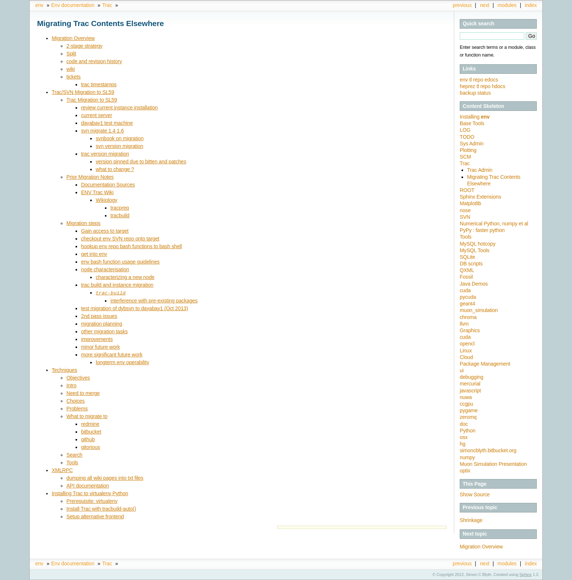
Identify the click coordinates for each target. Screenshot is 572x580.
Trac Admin (479, 170)
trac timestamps (99, 84)
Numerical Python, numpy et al (494, 223)
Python (468, 431)
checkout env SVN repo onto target (120, 239)
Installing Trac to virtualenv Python (90, 493)
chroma (468, 317)
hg (462, 444)
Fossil (466, 277)
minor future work (100, 346)
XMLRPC (62, 470)
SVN (465, 217)
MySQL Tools (474, 250)
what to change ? (115, 169)
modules (507, 5)
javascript (470, 391)
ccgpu (466, 404)
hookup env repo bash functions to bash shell (131, 246)
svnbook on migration (119, 138)
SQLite (467, 257)
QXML (467, 270)
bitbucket (91, 431)
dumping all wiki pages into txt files (104, 478)
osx (463, 437)
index (531, 5)
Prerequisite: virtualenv (91, 501)
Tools (465, 237)
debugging (471, 377)
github (88, 439)
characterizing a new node (125, 277)
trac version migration (105, 154)
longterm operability (122, 362)
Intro (71, 385)
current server (96, 115)
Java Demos (474, 284)
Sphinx (526, 574)
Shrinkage (471, 520)
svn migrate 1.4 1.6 (102, 131)
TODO (467, 137)
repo (478, 80)
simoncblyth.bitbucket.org (488, 450)
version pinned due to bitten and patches (141, 161)
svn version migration (119, 146)
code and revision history (94, 61)
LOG (465, 130)
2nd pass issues (99, 316)
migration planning (101, 323)
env (39, 5)
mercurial (470, 384)
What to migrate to (87, 416)
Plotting (468, 150)
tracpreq (119, 208)
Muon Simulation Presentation (493, 464)
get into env (94, 254)
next (484, 5)
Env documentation (72, 5)
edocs (491, 80)
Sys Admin (472, 143)
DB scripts (471, 264)
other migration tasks (104, 331)
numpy (467, 457)
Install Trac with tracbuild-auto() (101, 508)
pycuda (468, 297)
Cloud (466, 357)
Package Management (485, 364)
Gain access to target (104, 231)
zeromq (468, 417)
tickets (73, 77)
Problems (77, 408)
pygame (469, 410)
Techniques (64, 370)
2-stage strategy (84, 46)
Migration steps (83, 223)
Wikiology (106, 200)
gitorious (90, 447)
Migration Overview (481, 547)
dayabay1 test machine (107, 123)
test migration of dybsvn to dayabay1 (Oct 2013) (134, 308)
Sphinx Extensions (480, 197)
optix (465, 471)
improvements (97, 339)
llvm (464, 324)
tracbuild (120, 215)
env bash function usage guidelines (120, 262)
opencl (467, 344)
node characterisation (105, 269)
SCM (465, 157)
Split (71, 54)
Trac (107, 5)
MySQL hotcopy (477, 244)
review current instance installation (119, 107)
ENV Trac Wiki (97, 192)
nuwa (466, 397)
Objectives (78, 377)
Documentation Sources (108, 185)
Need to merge (83, 393)
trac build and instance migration (117, 285)
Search (74, 454)
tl (471, 80)
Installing (474, 117)
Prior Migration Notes (90, 177)
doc (464, 424)
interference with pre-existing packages (153, 300)
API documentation (87, 485)
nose (465, 210)
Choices (75, 400)
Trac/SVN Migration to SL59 (83, 92)
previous (462, 5)
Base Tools (472, 123)
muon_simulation (479, 310)
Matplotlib (470, 203)
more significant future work (111, 354)
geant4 (467, 304)
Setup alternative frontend (95, 516)
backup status (475, 93)
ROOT (467, 190)
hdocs (498, 86)
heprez (468, 86)
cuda (465, 290)
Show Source (475, 494)
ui (462, 370)
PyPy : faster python (482, 230)
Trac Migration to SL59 (91, 100)
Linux (466, 351)
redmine (90, 424)
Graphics (470, 330)
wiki (70, 69)
